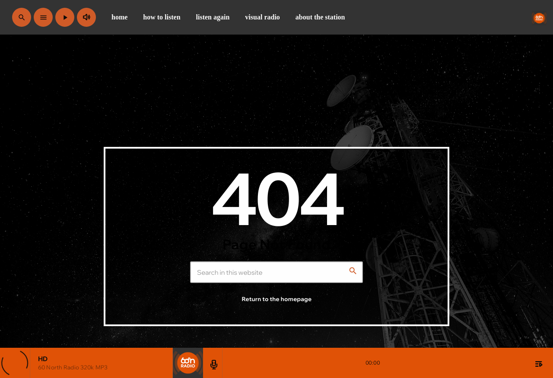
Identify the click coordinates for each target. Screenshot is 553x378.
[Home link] (539, 17)
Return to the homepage (277, 299)
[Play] (64, 17)
